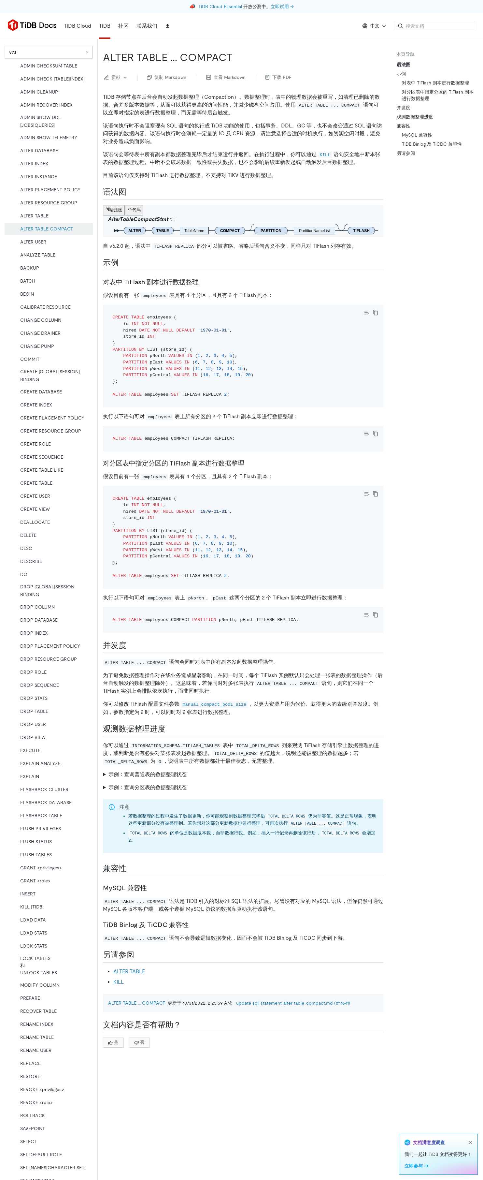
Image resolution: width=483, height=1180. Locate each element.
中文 (374, 26)
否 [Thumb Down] (139, 1042)
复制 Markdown (166, 77)
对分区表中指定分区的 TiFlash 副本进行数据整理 (438, 95)
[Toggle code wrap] (366, 312)
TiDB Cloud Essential (220, 6)
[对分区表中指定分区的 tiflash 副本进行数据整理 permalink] (249, 463)
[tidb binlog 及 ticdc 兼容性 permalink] (194, 925)
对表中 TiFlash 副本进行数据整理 (435, 82)
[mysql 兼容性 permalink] (152, 888)
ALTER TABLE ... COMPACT (136, 1003)
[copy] (375, 312)
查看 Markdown (226, 77)
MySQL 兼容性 (417, 135)
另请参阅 (406, 153)
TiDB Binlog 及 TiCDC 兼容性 (432, 144)
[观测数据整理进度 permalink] (171, 729)
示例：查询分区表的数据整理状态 (147, 787)
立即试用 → (282, 6)
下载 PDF (278, 77)
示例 (401, 73)
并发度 (403, 107)
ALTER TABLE (129, 971)
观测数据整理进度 (415, 116)
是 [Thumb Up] (113, 1042)
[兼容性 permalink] (131, 868)
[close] (470, 1142)
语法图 (403, 64)
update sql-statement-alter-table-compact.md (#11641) (293, 1003)
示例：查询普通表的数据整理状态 (147, 774)
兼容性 (403, 125)
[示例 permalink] (124, 263)
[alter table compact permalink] (238, 57)
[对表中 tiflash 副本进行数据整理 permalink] (204, 282)
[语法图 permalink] (131, 192)
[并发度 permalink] (131, 645)
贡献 (116, 77)
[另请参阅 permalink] (139, 955)
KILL (118, 982)
